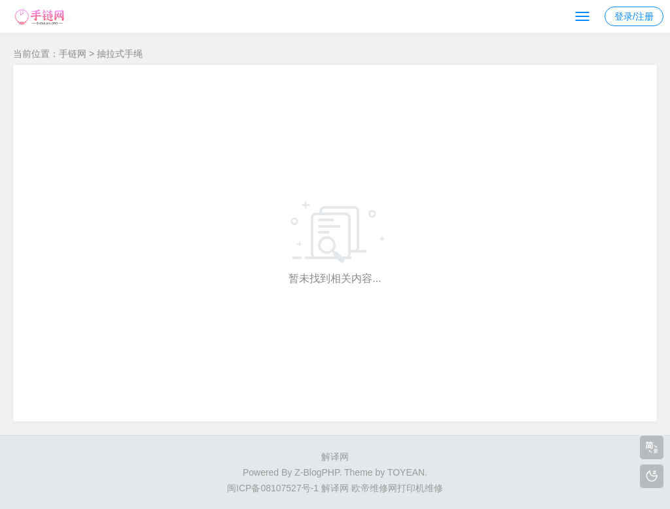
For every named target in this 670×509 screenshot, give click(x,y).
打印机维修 (420, 488)
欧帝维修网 (374, 488)
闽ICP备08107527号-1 (273, 488)
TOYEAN (406, 472)
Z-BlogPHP (316, 472)
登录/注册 (634, 16)
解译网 (335, 456)
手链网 (72, 53)
